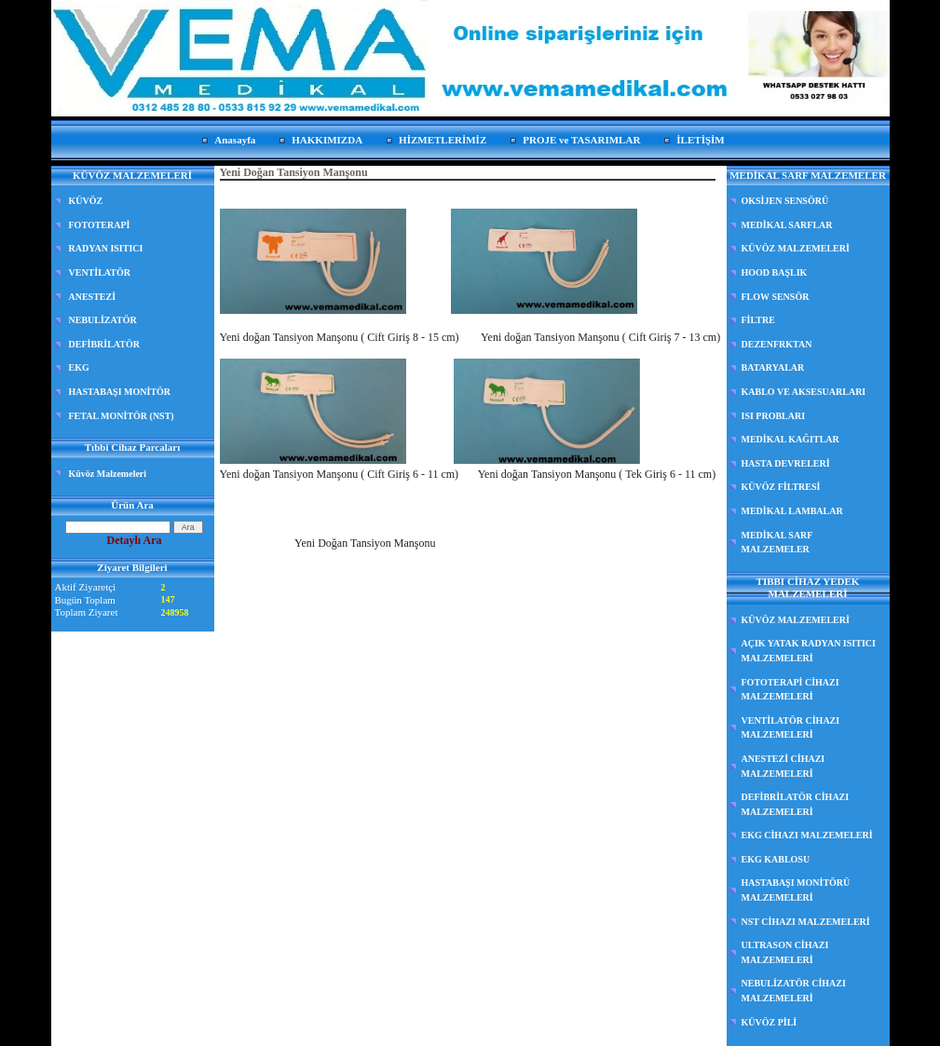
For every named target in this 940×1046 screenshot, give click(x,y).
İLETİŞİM (700, 139)
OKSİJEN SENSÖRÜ (785, 201)
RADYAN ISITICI (106, 248)
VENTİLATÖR (100, 272)
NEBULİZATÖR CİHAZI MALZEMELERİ (794, 990)
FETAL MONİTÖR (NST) (121, 416)
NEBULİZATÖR (103, 320)
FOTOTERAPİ (99, 225)
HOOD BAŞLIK (775, 272)
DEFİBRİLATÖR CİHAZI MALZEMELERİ (796, 804)
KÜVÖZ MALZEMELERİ (796, 248)
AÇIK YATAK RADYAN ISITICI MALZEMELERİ (809, 650)
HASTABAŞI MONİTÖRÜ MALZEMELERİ (796, 890)
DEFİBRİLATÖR (105, 344)
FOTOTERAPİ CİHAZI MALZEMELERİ (790, 689)
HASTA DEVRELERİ (786, 463)
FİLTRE (758, 320)
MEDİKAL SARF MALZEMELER (777, 542)
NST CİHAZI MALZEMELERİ (806, 922)
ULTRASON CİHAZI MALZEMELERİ (785, 952)
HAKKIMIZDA (327, 139)
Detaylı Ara (134, 540)
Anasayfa (234, 139)
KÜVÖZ (86, 201)
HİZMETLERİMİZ (442, 139)
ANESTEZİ (92, 297)
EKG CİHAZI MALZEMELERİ (807, 835)
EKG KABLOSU (776, 859)
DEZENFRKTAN (777, 344)
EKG (79, 367)
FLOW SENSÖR (776, 297)
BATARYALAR (773, 367)
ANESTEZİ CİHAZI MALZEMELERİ (783, 766)
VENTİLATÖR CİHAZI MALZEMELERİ (791, 727)
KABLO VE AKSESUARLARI (804, 392)
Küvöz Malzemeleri (108, 474)
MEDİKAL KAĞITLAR (790, 439)
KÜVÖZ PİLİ (769, 1022)
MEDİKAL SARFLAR (787, 225)
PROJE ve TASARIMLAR (581, 139)
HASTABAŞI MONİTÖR (120, 392)
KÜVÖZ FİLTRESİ (781, 487)
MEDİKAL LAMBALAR (792, 511)
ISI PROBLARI (774, 416)
